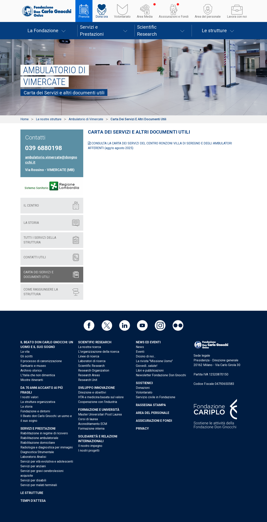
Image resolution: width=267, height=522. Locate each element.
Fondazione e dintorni (35, 411)
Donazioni (143, 388)
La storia (26, 406)
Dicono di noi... (145, 356)
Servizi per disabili (33, 480)
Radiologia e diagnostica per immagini (46, 447)
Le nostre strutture (48, 119)
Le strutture (214, 30)
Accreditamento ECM (92, 424)
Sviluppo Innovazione (96, 388)
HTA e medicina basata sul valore (101, 397)
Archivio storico (31, 370)
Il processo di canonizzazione (41, 361)
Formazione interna (91, 428)
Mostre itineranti (31, 380)
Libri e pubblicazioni (150, 370)
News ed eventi (148, 342)
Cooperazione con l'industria (97, 402)
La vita (24, 351)
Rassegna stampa (151, 405)
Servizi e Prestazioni (92, 30)
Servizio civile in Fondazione (155, 397)
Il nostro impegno (90, 446)
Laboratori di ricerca (91, 361)
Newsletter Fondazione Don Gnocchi (161, 375)
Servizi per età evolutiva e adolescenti (46, 461)
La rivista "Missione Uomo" (154, 361)
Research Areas (89, 375)
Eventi (140, 351)
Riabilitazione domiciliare (37, 443)
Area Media (145, 16)
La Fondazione (42, 30)
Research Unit (87, 380)
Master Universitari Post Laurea (100, 414)
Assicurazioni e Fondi (173, 16)
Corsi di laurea (88, 419)
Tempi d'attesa (33, 501)
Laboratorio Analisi (33, 457)
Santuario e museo (33, 366)
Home (24, 119)
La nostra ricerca (89, 347)
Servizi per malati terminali (38, 485)
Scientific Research (147, 30)
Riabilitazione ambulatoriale (39, 438)
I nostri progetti (88, 450)
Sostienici (144, 383)
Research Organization (93, 370)
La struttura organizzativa (37, 402)
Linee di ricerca (88, 356)
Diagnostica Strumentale (37, 452)
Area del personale (208, 16)
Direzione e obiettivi (92, 392)
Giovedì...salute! (146, 366)
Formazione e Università (98, 410)
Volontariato (122, 16)
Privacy (142, 428)
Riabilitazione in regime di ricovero (44, 433)
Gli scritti (26, 356)
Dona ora (102, 16)
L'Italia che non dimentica (37, 375)
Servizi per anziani (33, 466)
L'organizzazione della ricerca (98, 351)
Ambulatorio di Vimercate (86, 119)
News (140, 347)
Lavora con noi (237, 16)
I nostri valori (29, 397)
